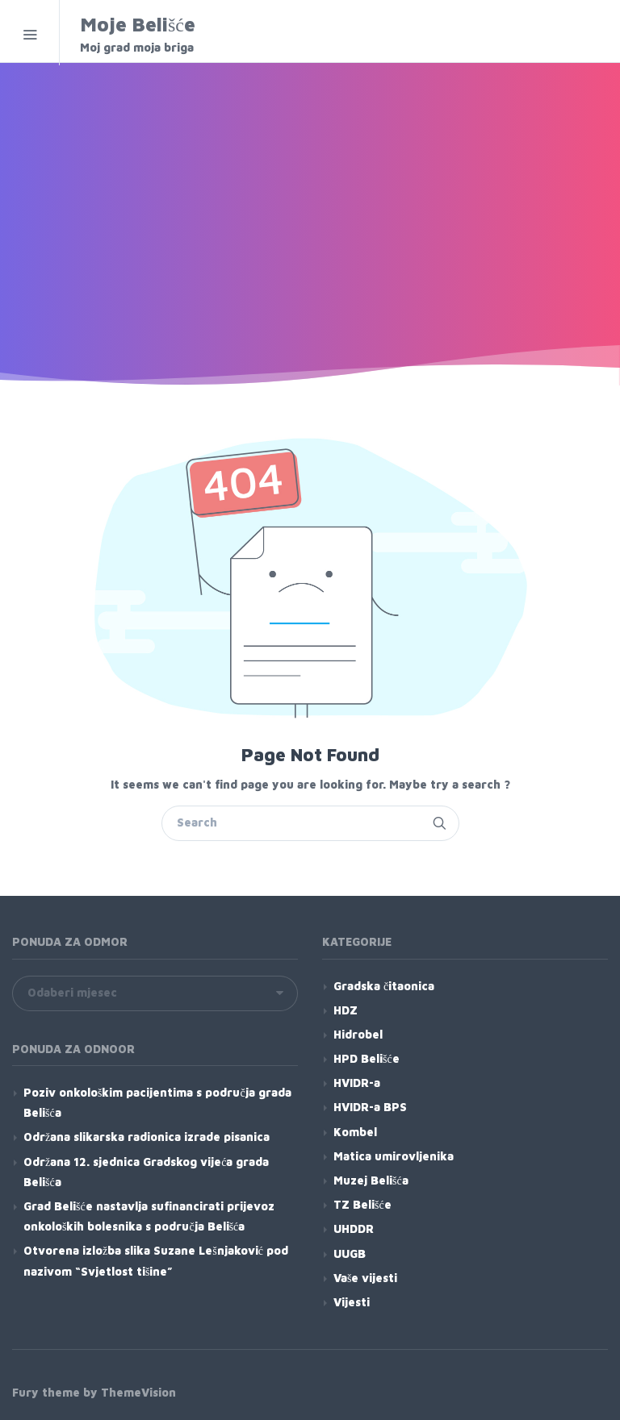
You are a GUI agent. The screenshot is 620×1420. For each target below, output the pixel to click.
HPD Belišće (366, 1058)
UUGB (349, 1253)
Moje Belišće (183, 34)
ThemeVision (138, 1392)
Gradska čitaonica (383, 986)
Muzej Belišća (370, 1180)
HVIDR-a (356, 1082)
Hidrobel (358, 1034)
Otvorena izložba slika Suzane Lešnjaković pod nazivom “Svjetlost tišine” (155, 1260)
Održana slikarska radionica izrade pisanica (146, 1136)
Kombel (355, 1132)
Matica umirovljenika (393, 1156)
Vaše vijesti (365, 1278)
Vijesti (351, 1302)
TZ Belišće (362, 1204)
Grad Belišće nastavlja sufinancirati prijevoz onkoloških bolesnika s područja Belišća (148, 1216)
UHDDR (353, 1228)
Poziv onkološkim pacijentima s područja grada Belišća (157, 1102)
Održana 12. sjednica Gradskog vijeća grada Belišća (146, 1172)
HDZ (345, 1010)
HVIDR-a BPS (370, 1107)
